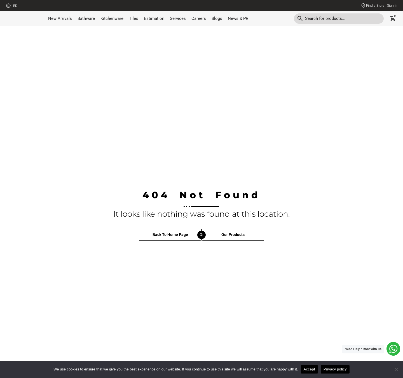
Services (178, 18)
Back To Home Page (170, 237)
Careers (198, 18)
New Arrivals (60, 18)
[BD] (8, 5)
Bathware (86, 18)
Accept (309, 369)
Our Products (233, 237)
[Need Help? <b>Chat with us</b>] (392, 348)
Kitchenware (111, 18)
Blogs (217, 18)
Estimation (154, 18)
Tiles (133, 18)
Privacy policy (335, 369)
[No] (396, 369)
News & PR (238, 18)
